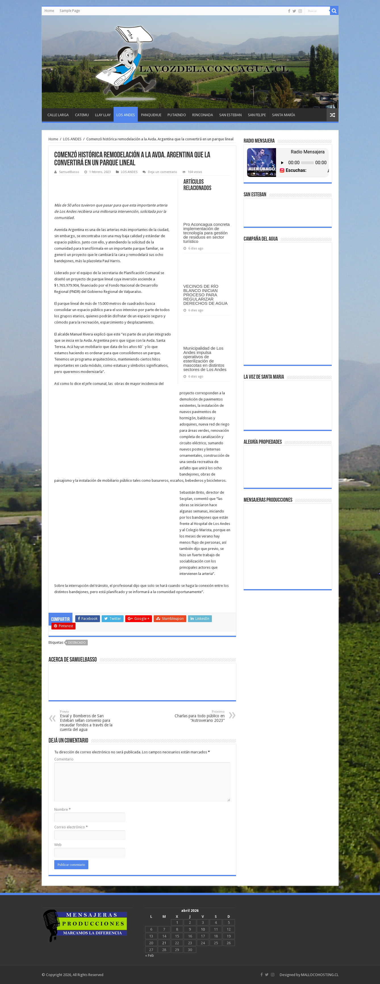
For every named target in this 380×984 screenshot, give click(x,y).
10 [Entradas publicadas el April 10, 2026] (203, 929)
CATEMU (82, 115)
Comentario (64, 759)
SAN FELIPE (257, 115)
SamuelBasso (69, 172)
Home (49, 11)
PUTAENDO (177, 115)
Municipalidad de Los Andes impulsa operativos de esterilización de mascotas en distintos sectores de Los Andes (205, 359)
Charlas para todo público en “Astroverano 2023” (195, 716)
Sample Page (70, 11)
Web (58, 845)
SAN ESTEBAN (230, 115)
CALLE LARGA (58, 115)
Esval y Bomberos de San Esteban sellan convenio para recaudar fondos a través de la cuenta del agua (89, 721)
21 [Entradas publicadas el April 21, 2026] (164, 943)
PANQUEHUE (151, 115)
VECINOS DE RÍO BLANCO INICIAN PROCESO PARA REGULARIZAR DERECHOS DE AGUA (205, 295)
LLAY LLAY (103, 115)
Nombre (62, 809)
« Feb (149, 955)
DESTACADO (77, 643)
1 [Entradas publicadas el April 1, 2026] (177, 922)
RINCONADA (202, 115)
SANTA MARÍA (283, 115)
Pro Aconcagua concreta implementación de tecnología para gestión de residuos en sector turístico (206, 233)
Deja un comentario (162, 172)
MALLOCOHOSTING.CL (320, 975)
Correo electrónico (71, 827)
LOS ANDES (125, 115)
